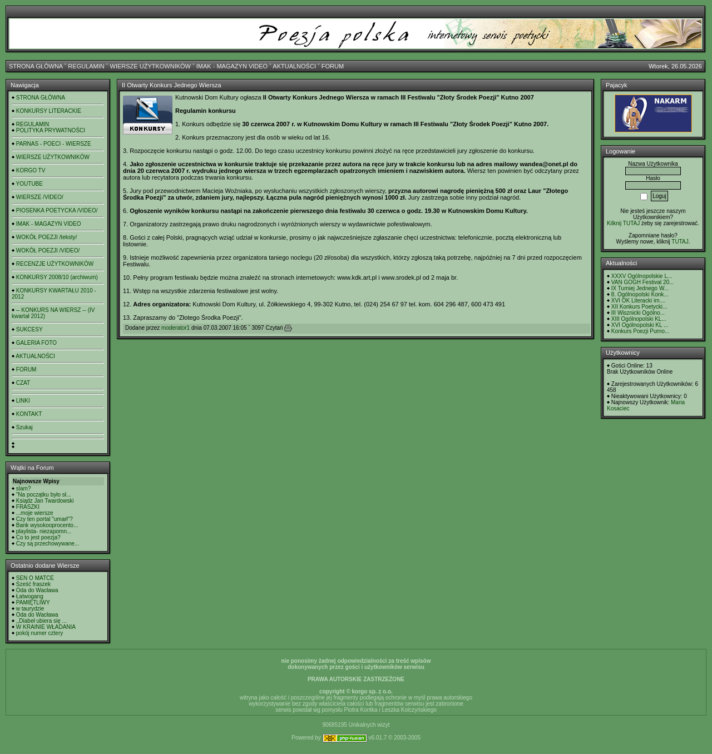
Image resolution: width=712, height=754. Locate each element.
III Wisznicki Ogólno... (638, 313)
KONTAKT (29, 414)
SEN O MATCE (35, 578)
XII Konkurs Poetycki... (639, 307)
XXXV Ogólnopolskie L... (642, 276)
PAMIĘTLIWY (33, 602)
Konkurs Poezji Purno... (640, 331)
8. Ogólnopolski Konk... (640, 294)
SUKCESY (29, 329)
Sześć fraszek (33, 584)
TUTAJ (679, 242)
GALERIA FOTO (36, 343)
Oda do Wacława (37, 590)
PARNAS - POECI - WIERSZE (53, 144)
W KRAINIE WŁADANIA (46, 627)
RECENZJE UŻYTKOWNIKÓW (54, 264)
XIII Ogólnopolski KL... (638, 319)
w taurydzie (30, 609)
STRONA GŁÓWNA (36, 66)
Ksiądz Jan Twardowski (45, 501)
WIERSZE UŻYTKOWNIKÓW (150, 66)
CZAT (23, 383)
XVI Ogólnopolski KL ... (639, 325)
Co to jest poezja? (38, 537)
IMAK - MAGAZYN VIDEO (232, 66)
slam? (23, 488)
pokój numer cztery (39, 633)
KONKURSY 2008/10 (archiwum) (57, 277)
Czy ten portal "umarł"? (44, 519)
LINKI (23, 401)
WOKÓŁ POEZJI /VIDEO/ (48, 250)
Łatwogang (29, 596)
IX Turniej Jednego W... (640, 288)
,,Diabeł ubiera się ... (41, 621)
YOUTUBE (29, 184)
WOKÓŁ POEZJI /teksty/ (46, 237)
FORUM (333, 66)
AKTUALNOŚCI (294, 66)
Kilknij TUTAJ (623, 223)
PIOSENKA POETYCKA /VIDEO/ (57, 210)
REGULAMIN (86, 66)
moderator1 (175, 328)
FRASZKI (27, 507)
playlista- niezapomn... (44, 531)
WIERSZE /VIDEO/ (39, 197)
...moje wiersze (34, 513)
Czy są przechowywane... (47, 543)
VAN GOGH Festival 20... (642, 282)
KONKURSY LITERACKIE (48, 111)
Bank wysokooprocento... (47, 525)
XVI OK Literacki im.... (638, 300)
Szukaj (24, 427)
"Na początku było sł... (43, 495)
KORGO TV (31, 170)
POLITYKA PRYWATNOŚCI (50, 130)
